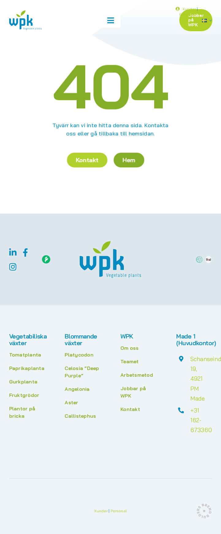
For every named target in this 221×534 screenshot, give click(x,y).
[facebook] (25, 252)
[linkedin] (13, 252)
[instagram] (13, 267)
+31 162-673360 (201, 420)
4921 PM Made (197, 388)
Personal (187, 15)
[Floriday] (46, 258)
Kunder (189, 10)
